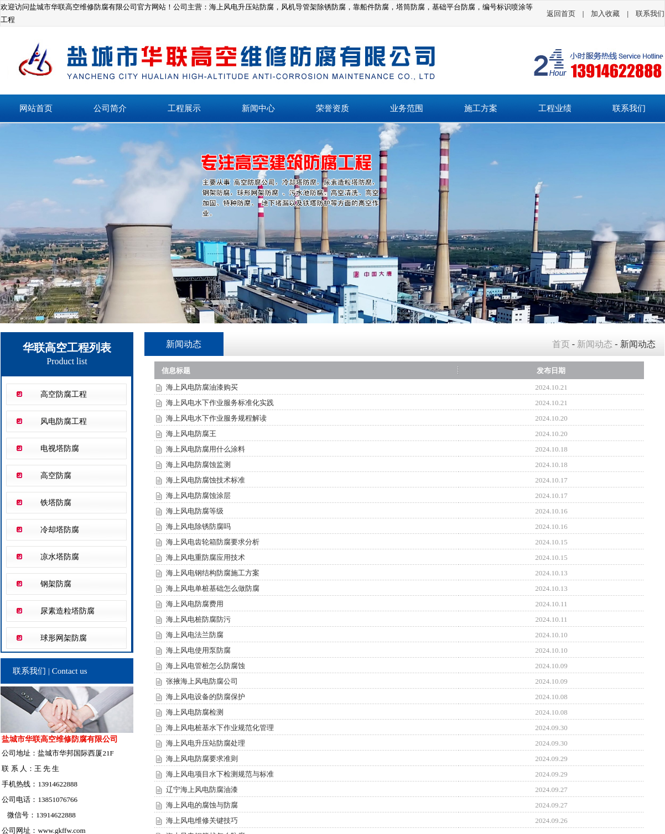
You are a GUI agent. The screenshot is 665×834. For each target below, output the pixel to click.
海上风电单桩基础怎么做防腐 (212, 588)
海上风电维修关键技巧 (202, 820)
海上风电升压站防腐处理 (205, 743)
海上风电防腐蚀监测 (198, 464)
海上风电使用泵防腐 (198, 650)
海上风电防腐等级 (195, 511)
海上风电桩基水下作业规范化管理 (220, 727)
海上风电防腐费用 (195, 604)
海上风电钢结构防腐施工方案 (212, 573)
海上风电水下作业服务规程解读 (216, 418)
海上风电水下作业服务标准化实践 (220, 402)
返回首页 (561, 13)
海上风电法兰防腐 (195, 635)
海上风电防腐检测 (195, 712)
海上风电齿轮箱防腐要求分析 (212, 542)
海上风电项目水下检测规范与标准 (220, 774)
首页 (561, 344)
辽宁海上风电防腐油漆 (202, 789)
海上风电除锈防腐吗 (198, 526)
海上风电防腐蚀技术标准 (205, 480)
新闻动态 (594, 344)
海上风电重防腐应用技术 (205, 557)
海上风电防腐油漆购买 (202, 387)
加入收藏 (605, 13)
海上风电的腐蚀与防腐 (202, 805)
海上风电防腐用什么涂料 (205, 449)
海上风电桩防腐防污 (198, 619)
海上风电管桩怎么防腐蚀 (205, 666)
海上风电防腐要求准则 (202, 758)
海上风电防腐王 (191, 433)
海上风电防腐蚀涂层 (198, 495)
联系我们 (650, 13)
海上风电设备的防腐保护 (205, 697)
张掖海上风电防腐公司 (202, 681)
